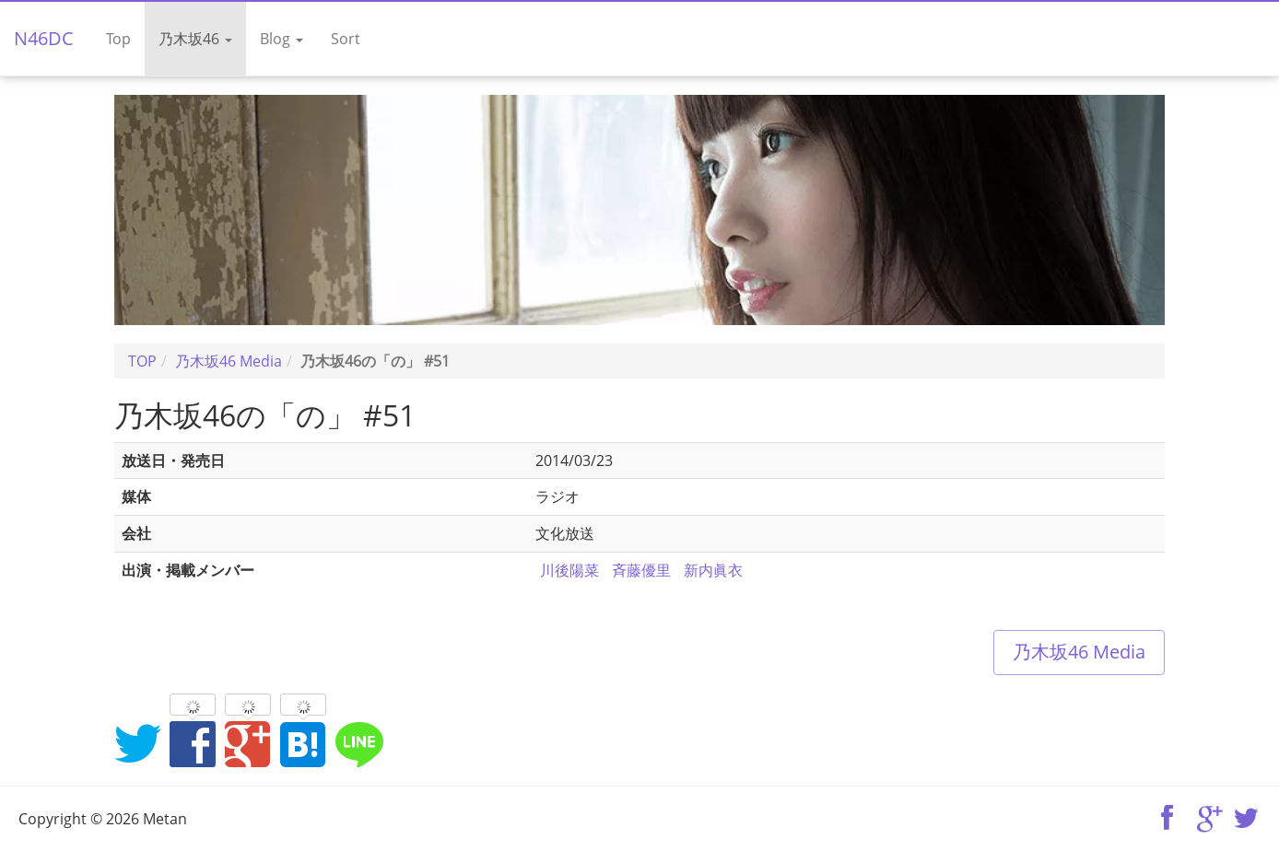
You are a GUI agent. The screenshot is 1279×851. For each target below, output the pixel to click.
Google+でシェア (248, 743)
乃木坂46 (195, 39)
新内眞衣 (713, 570)
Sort (345, 39)
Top (118, 39)
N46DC (44, 38)
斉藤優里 (641, 570)
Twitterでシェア (137, 743)
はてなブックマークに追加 (303, 743)
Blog (281, 39)
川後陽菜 (569, 570)
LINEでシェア (358, 743)
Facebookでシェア (193, 743)
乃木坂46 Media (1079, 651)
